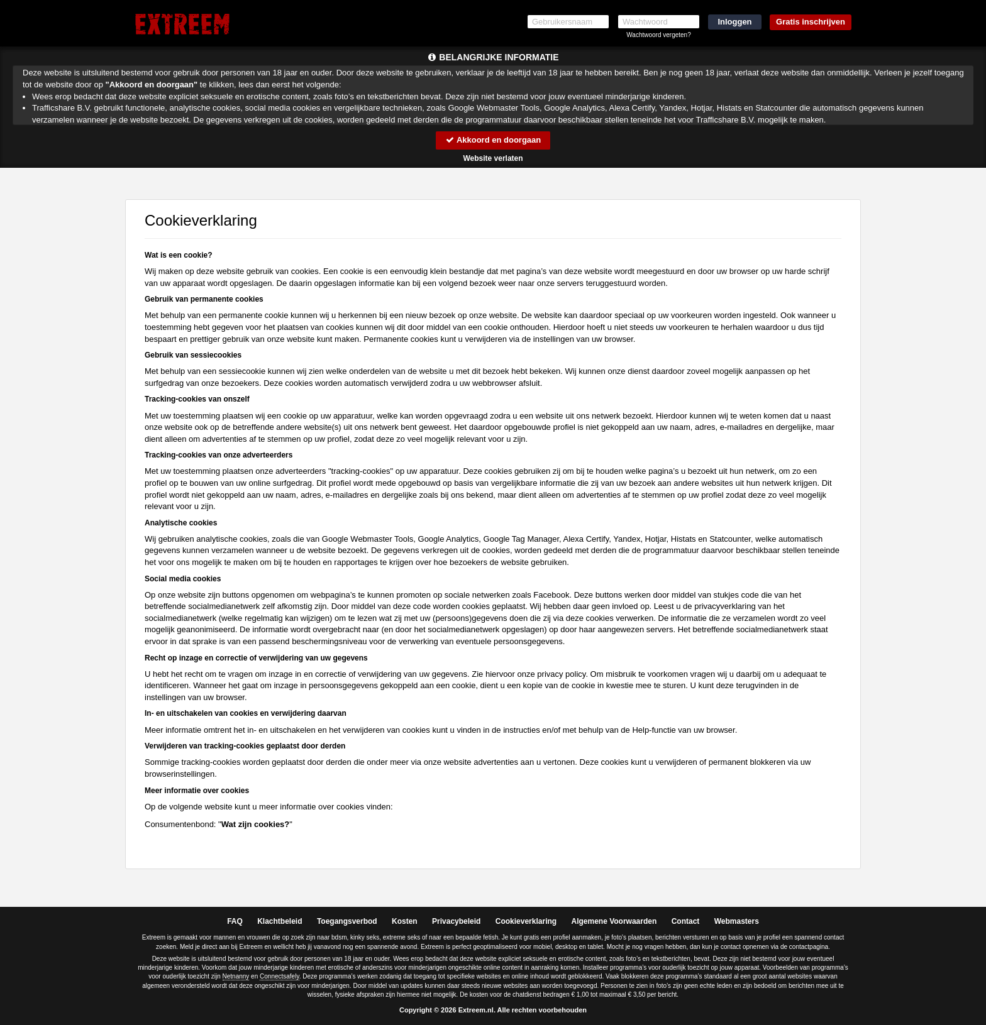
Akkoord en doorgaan (493, 140)
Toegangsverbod (347, 921)
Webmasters (736, 921)
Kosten (405, 921)
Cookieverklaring (526, 921)
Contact (686, 921)
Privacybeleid (456, 921)
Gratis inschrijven (810, 21)
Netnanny (236, 976)
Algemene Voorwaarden (613, 921)
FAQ (235, 921)
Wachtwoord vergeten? (658, 34)
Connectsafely (279, 976)
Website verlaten (493, 158)
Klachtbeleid (279, 921)
